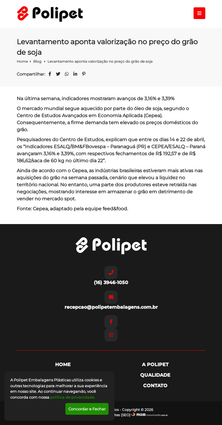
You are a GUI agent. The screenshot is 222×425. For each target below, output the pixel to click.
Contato (155, 385)
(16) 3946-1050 (111, 275)
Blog (37, 61)
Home (22, 61)
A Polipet (155, 364)
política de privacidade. (72, 397)
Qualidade (155, 375)
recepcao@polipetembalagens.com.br (111, 300)
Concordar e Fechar (87, 409)
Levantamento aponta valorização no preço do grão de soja (100, 61)
